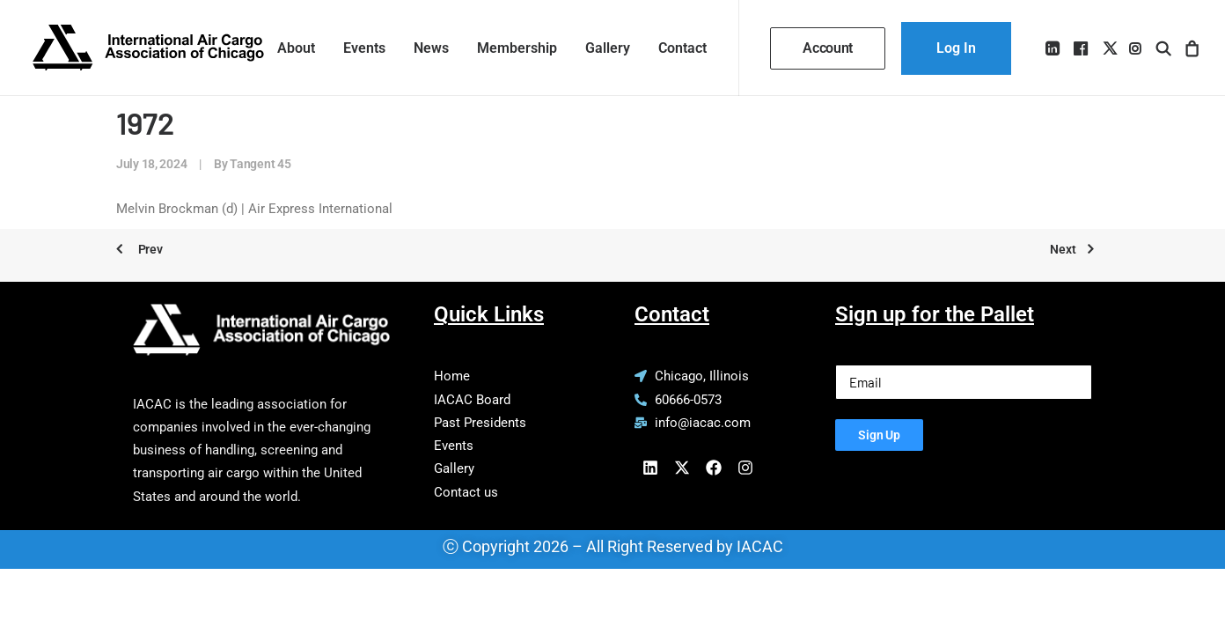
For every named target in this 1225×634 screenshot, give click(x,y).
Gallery (607, 48)
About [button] (296, 48)
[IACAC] (148, 48)
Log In (956, 48)
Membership (517, 48)
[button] (1054, 48)
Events (364, 48)
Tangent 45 (260, 164)
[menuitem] (296, 48)
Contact (682, 48)
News (431, 48)
